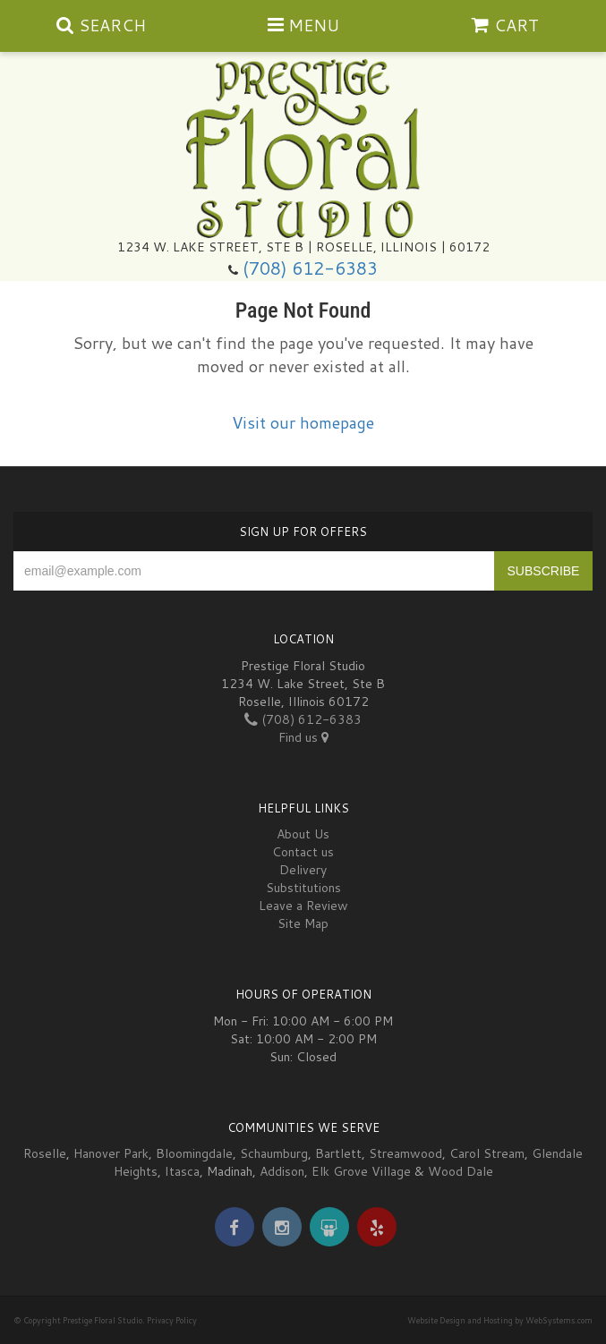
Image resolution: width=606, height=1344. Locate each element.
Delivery (303, 870)
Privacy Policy (172, 1320)
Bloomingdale (194, 1153)
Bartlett (338, 1153)
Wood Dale (460, 1171)
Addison (282, 1171)
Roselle (44, 1153)
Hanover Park (111, 1153)
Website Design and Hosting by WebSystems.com (500, 1320)
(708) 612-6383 (310, 268)
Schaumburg (274, 1153)
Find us (303, 737)
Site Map (303, 923)
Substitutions (303, 888)
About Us (303, 834)
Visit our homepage (303, 422)
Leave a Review (303, 905)
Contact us (303, 852)
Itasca (182, 1171)
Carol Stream (487, 1153)
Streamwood (405, 1153)
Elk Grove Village (361, 1171)
